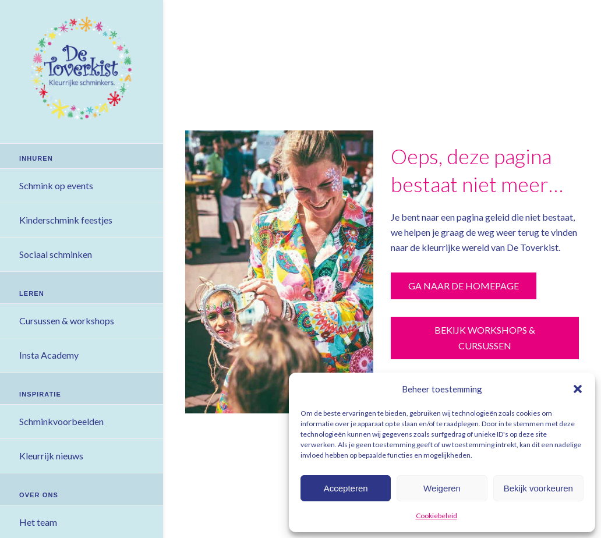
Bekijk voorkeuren (538, 488)
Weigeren (442, 488)
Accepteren (346, 488)
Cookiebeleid (436, 515)
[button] (578, 389)
